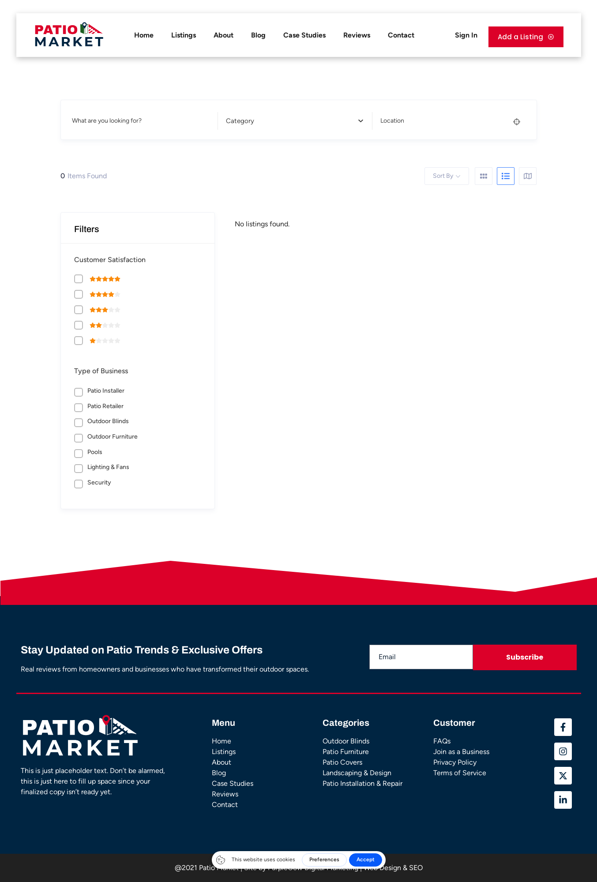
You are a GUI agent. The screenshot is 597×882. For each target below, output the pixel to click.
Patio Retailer (105, 406)
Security (99, 482)
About (223, 35)
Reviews (356, 35)
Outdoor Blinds (108, 421)
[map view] (528, 176)
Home (144, 35)
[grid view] (483, 176)
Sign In (466, 35)
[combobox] (292, 121)
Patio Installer (105, 390)
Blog (258, 35)
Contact (401, 35)
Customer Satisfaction (110, 259)
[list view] (505, 176)
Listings (183, 35)
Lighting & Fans (108, 467)
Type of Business (101, 371)
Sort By (443, 176)
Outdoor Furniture (112, 436)
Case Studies (304, 35)
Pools (94, 452)
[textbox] (292, 121)
